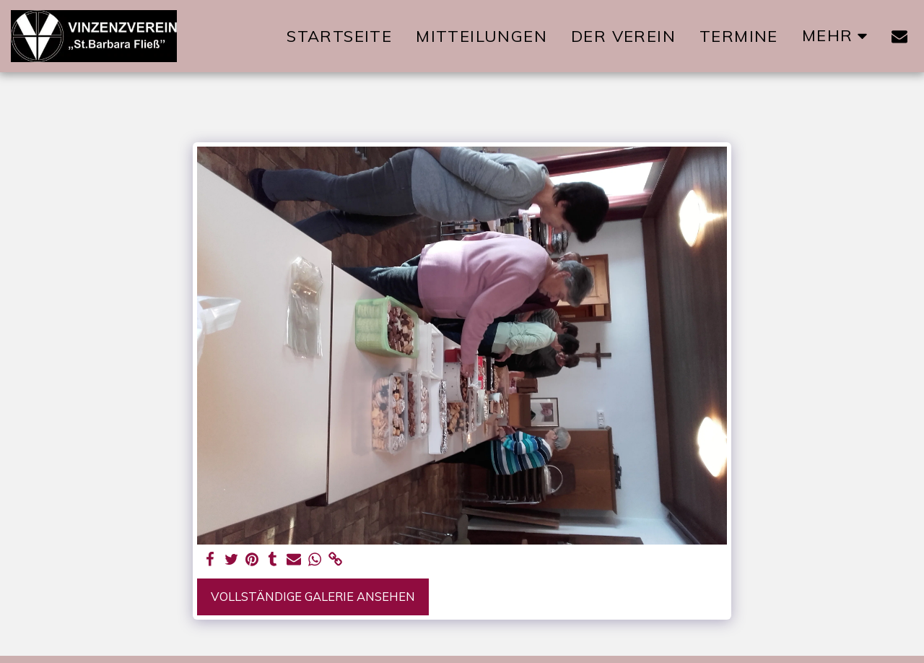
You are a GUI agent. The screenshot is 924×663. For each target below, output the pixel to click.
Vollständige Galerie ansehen (313, 596)
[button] (899, 36)
